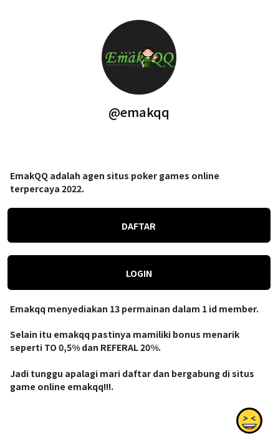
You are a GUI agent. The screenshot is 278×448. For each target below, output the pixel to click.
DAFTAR (139, 226)
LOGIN (139, 273)
